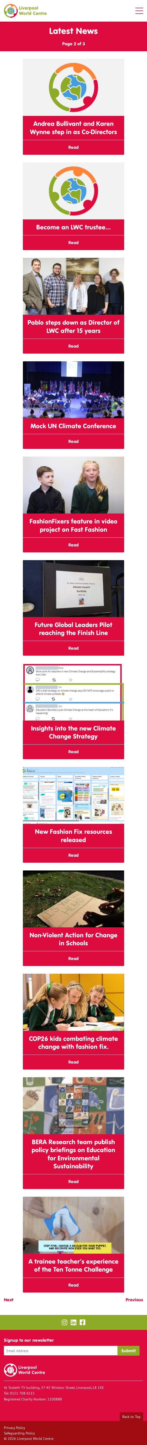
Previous (134, 1300)
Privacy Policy (14, 1427)
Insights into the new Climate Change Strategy (73, 732)
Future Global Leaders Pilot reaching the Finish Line (73, 629)
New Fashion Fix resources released (73, 836)
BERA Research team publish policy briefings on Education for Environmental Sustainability (73, 1154)
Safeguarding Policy (19, 1433)
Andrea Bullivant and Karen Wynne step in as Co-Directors (73, 128)
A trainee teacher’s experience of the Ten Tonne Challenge (73, 1265)
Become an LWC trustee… (73, 227)
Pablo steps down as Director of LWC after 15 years (73, 327)
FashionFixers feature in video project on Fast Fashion (73, 525)
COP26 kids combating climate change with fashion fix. (73, 1043)
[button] (139, 11)
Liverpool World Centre (25, 11)
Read (73, 147)
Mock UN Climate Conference (73, 426)
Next (8, 1300)
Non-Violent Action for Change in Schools (73, 939)
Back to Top (131, 1416)
